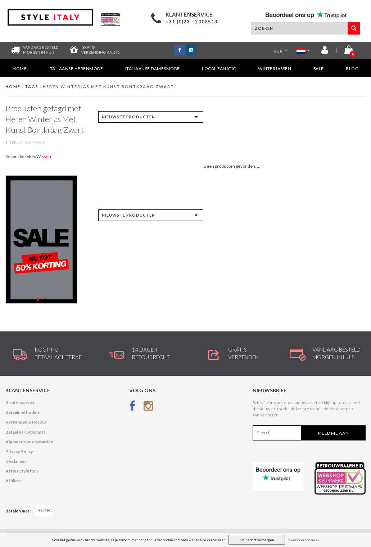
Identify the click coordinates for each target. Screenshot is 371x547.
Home (20, 68)
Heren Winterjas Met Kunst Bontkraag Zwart (108, 86)
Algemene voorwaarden (29, 441)
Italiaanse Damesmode (152, 68)
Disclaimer (15, 461)
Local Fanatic (219, 68)
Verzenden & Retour (25, 422)
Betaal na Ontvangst (25, 432)
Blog (352, 68)
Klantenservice (20, 402)
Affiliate (13, 480)
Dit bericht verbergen (257, 540)
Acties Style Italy (22, 471)
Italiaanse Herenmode (76, 68)
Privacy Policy (19, 451)
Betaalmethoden (22, 412)
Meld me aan (333, 433)
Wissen (43, 156)
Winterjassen (274, 68)
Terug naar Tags (25, 142)
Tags (32, 86)
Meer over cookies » (303, 540)
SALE (318, 68)
